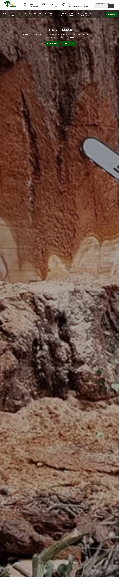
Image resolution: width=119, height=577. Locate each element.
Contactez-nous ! (68, 43)
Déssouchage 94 (26, 14)
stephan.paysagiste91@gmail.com (78, 6)
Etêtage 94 (19, 14)
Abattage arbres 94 (51, 14)
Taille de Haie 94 (71, 14)
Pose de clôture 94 (12, 14)
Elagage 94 (4, 14)
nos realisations (52, 43)
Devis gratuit (111, 14)
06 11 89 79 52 (52, 6)
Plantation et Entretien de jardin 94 (39, 14)
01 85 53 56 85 (33, 6)
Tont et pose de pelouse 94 (62, 14)
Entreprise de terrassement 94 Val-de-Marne (84, 14)
